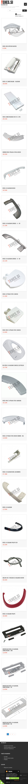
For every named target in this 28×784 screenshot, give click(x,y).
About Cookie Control (6, 771)
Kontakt (5, 756)
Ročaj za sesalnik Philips (9, 614)
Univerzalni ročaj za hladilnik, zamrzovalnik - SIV (10, 686)
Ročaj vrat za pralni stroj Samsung (12, 401)
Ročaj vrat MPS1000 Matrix (10, 46)
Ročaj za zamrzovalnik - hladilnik (11, 81)
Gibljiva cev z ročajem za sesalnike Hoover (13, 578)
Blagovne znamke (8, 767)
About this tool (16, 780)
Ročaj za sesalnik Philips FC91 (10, 542)
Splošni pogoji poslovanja (10, 747)
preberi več (8, 782)
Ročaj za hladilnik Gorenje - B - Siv (11, 259)
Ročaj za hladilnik (7, 507)
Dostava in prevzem (8, 745)
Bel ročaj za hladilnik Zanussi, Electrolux (13, 365)
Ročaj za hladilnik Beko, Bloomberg (11, 472)
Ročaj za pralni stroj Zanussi (10, 294)
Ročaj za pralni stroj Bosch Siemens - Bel (13, 436)
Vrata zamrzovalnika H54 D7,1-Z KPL (12, 117)
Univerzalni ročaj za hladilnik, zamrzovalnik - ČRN (10, 649)
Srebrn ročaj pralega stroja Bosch (12, 152)
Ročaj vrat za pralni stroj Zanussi (12, 330)
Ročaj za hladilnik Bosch (9, 188)
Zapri (18, 771)
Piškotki (5, 759)
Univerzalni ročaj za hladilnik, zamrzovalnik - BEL (10, 723)
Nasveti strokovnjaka (8, 758)
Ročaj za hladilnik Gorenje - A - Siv (11, 223)
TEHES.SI (7, 3)
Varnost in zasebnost (9, 748)
